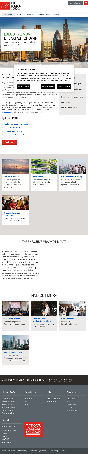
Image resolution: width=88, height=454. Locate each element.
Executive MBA (8, 14)
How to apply (31, 14)
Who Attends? (67, 318)
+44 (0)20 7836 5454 (9, 426)
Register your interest (13, 131)
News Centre (71, 399)
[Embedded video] (65, 261)
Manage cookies (23, 86)
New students (28, 399)
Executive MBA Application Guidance (42, 319)
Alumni (26, 404)
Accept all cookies (64, 86)
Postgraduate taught (9, 401)
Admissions (38, 176)
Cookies (63, 451)
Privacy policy (22, 451)
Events (69, 401)
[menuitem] (8, 14)
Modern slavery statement (38, 451)
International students (9, 407)
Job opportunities (72, 410)
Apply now (9, 142)
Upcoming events (12, 318)
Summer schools (7, 410)
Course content (21, 14)
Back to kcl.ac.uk (75, 3)
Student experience (8, 413)
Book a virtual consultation (15, 135)
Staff (25, 401)
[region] (44, 78)
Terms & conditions (8, 451)
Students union (71, 404)
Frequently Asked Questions (12, 214)
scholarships (7, 112)
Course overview (11, 176)
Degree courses (7, 399)
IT (45, 404)
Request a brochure (12, 128)
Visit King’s (70, 407)
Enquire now (55, 14)
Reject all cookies (48, 86)
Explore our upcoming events (16, 124)
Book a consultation (13, 352)
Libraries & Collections (52, 399)
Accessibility (54, 451)
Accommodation (50, 401)
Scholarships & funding (43, 14)
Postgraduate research (9, 404)
